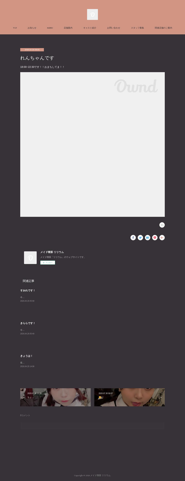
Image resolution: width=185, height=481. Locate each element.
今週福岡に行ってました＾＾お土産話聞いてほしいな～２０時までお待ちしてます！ (61, 297)
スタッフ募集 (137, 28)
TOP (15, 28)
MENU (50, 28)
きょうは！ (26, 355)
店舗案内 (68, 28)
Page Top (92, 461)
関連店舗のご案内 (163, 28)
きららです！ (27, 323)
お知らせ (32, 28)
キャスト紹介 (89, 28)
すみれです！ (27, 290)
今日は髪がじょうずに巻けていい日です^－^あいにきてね (48, 330)
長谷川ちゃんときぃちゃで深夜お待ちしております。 (46, 362)
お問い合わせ (113, 28)
